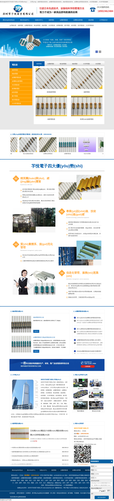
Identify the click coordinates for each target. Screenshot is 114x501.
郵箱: (92, 474)
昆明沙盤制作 (21, 493)
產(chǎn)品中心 (24, 20)
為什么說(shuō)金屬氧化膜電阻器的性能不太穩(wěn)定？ (93, 318)
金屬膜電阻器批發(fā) (81, 478)
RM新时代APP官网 (5, 500)
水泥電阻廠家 (93, 1)
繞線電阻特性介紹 (38, 317)
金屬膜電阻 (50, 63)
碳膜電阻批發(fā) (43, 1)
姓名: (92, 466)
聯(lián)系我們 (7, 25)
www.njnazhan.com (90, 444)
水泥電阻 (98, 63)
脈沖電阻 (67, 25)
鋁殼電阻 (73, 25)
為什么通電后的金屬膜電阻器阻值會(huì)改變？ (91, 329)
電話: (92, 470)
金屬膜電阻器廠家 (26, 478)
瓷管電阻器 (81, 25)
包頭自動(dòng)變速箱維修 (18, 497)
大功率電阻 (86, 63)
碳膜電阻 (51, 20)
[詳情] (35, 441)
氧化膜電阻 (37, 25)
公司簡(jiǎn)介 (103, 20)
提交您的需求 (102, 497)
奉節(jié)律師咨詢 (62, 493)
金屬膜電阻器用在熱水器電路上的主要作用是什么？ (92, 340)
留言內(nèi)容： (96, 480)
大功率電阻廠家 (103, 1)
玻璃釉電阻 (59, 25)
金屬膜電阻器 (64, 20)
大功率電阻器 (90, 25)
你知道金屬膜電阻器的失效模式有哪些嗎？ (89, 351)
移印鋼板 (70, 493)
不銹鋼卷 (76, 493)
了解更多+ (36, 331)
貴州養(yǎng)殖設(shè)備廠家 (40, 493)
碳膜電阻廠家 (15, 478)
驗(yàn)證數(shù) (96, 488)
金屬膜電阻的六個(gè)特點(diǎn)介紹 (44, 337)
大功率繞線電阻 (68, 478)
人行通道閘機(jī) (68, 485)
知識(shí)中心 (39, 20)
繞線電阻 (91, 20)
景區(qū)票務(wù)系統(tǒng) (53, 485)
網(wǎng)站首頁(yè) (9, 20)
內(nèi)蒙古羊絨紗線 (86, 493)
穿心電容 (53, 493)
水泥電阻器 (51, 25)
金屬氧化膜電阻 (78, 20)
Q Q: (92, 477)
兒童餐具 (28, 493)
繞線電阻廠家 (47, 478)
